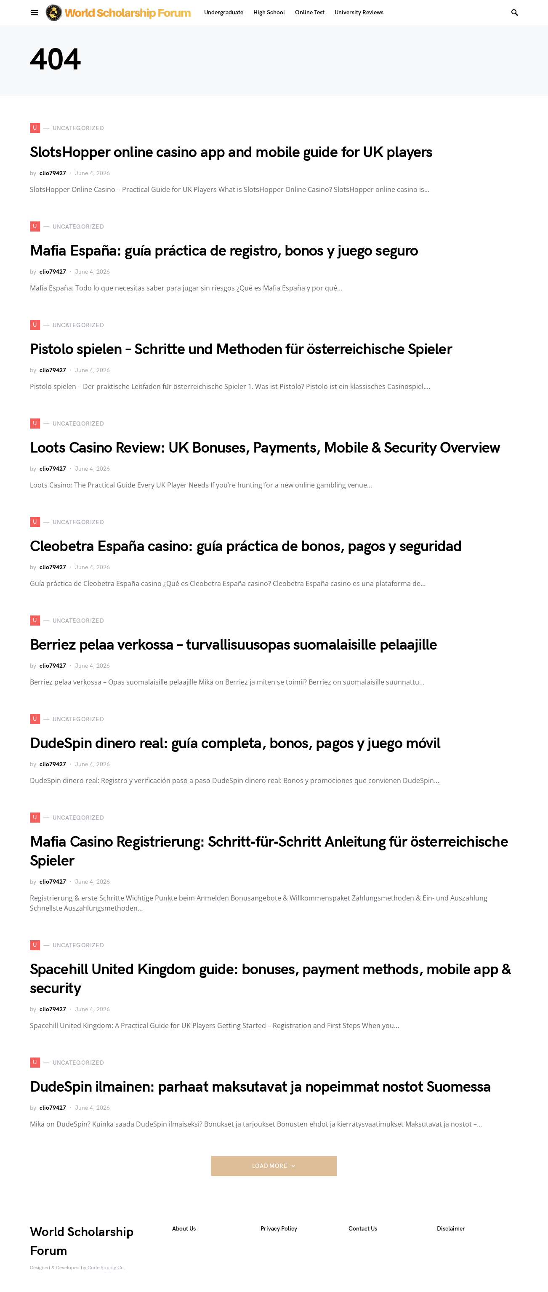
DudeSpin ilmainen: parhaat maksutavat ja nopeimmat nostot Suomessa (260, 1087)
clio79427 (53, 173)
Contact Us (362, 1228)
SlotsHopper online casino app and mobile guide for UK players (231, 153)
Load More (269, 1165)
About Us (184, 1228)
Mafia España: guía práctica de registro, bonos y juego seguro (224, 251)
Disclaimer (451, 1228)
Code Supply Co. (106, 1268)
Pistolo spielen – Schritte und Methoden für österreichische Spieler (241, 350)
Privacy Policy (279, 1228)
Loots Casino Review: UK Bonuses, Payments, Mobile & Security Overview (265, 448)
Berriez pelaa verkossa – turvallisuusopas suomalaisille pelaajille (233, 645)
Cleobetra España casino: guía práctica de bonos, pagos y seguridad (246, 547)
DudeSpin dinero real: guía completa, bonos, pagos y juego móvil (235, 744)
